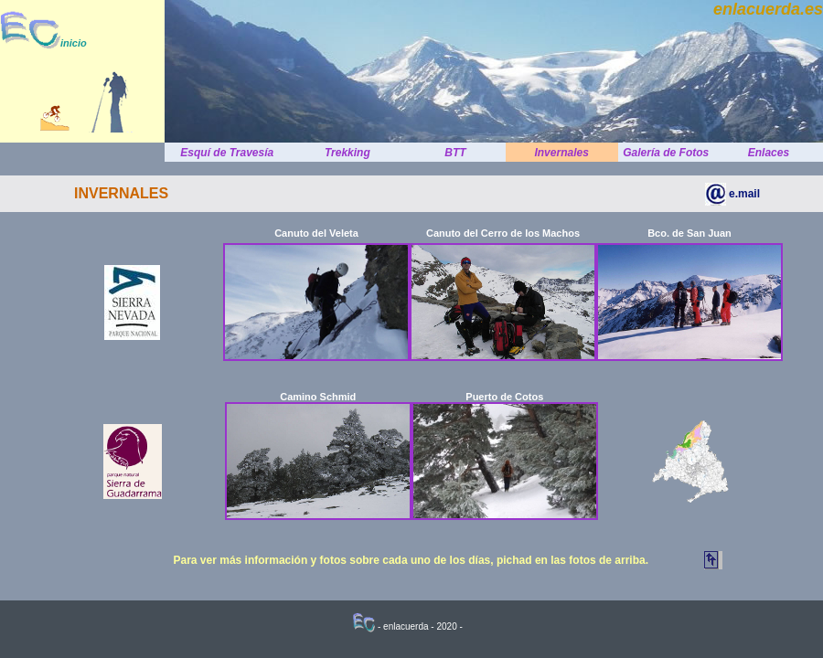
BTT (454, 152)
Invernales (561, 152)
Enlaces (768, 152)
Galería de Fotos (666, 152)
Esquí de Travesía (226, 152)
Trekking (347, 152)
